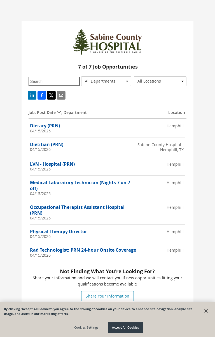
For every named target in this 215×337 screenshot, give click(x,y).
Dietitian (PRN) (46, 144)
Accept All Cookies (125, 327)
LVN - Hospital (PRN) (52, 164)
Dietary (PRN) (45, 126)
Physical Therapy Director (58, 231)
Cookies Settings (86, 327)
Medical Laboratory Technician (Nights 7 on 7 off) (80, 185)
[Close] (206, 311)
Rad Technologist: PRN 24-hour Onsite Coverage (83, 250)
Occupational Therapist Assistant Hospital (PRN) (77, 210)
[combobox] (106, 81)
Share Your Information (107, 296)
